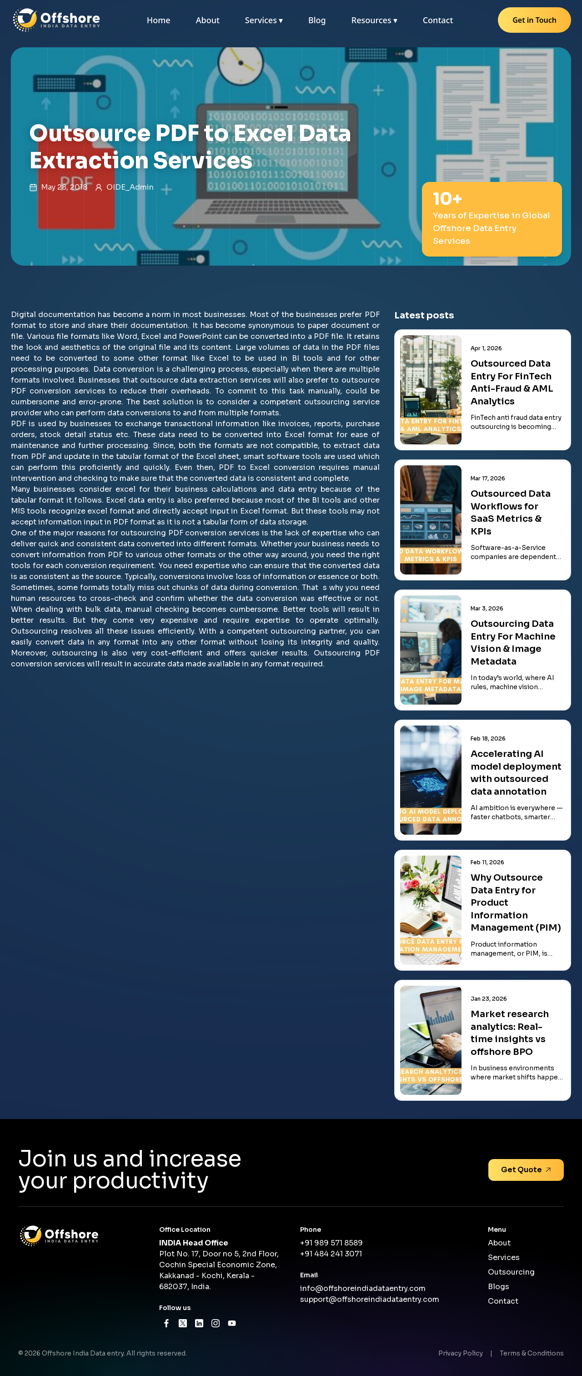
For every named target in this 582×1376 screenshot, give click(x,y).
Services (264, 20)
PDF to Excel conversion (267, 467)
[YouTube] (232, 1323)
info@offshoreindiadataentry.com (363, 1288)
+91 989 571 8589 (331, 1243)
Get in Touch (534, 20)
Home (159, 20)
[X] (183, 1323)
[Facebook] (166, 1323)
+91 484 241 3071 (331, 1254)
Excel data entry (136, 500)
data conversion (266, 598)
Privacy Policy (460, 1353)
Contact (438, 20)
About (208, 20)
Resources (374, 20)
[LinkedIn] (199, 1323)
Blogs (498, 1286)
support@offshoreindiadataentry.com (369, 1299)
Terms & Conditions (532, 1353)
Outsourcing (511, 1272)
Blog (317, 20)
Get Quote (526, 1169)
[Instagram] (215, 1323)
